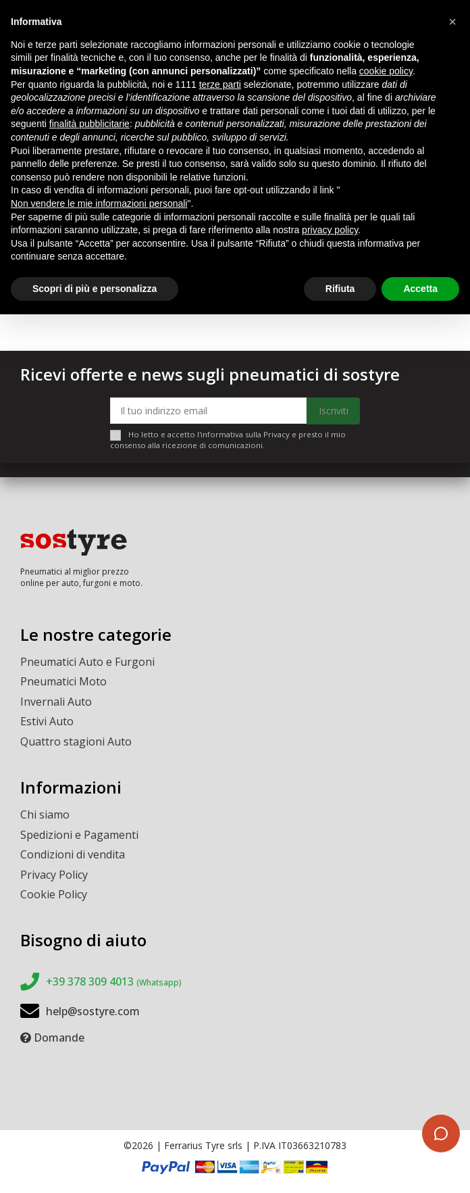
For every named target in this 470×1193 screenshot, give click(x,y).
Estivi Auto (47, 721)
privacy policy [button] (330, 229)
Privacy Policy (54, 874)
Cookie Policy (53, 894)
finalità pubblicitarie (89, 123)
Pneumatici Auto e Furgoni (87, 661)
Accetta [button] (420, 288)
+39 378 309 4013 (114, 981)
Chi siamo (45, 814)
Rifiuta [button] (340, 288)
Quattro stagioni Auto (76, 741)
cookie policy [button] (386, 71)
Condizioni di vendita (72, 854)
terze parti (220, 84)
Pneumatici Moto (63, 681)
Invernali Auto (56, 701)
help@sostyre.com (93, 1011)
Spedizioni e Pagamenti (79, 834)
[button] (452, 21)
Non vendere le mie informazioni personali (99, 203)
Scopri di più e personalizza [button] (94, 288)
